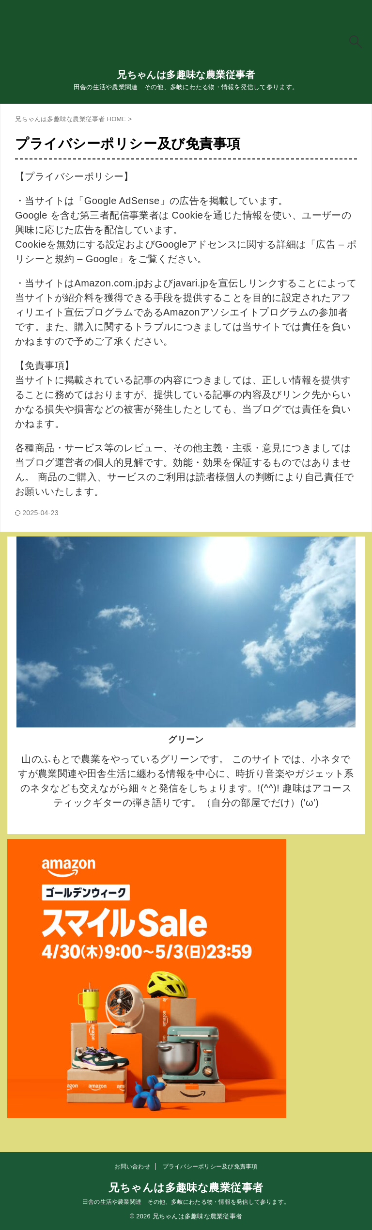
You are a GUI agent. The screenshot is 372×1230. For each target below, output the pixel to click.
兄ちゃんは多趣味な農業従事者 (186, 74)
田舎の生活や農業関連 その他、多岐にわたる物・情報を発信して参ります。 (186, 1201)
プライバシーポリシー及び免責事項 (210, 1166)
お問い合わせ (132, 1166)
